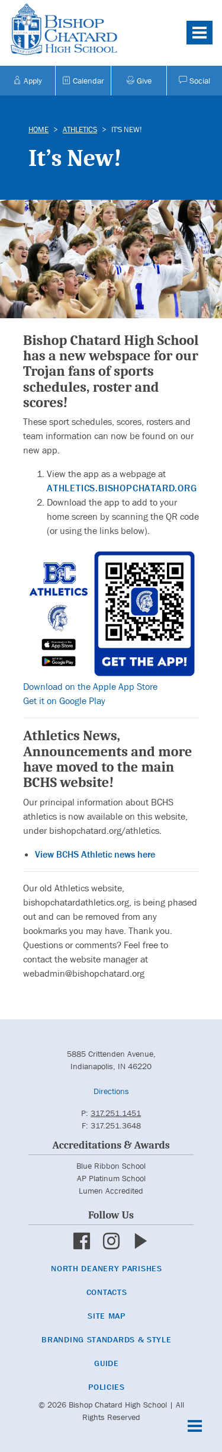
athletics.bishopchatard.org (122, 488)
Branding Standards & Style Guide (106, 1351)
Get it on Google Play (64, 701)
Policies (106, 1386)
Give (139, 80)
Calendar (83, 80)
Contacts (106, 1292)
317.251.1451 (116, 1113)
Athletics (80, 129)
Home (38, 129)
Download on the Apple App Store (90, 686)
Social (194, 80)
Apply (27, 80)
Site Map (107, 1315)
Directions (111, 1091)
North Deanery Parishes (106, 1268)
